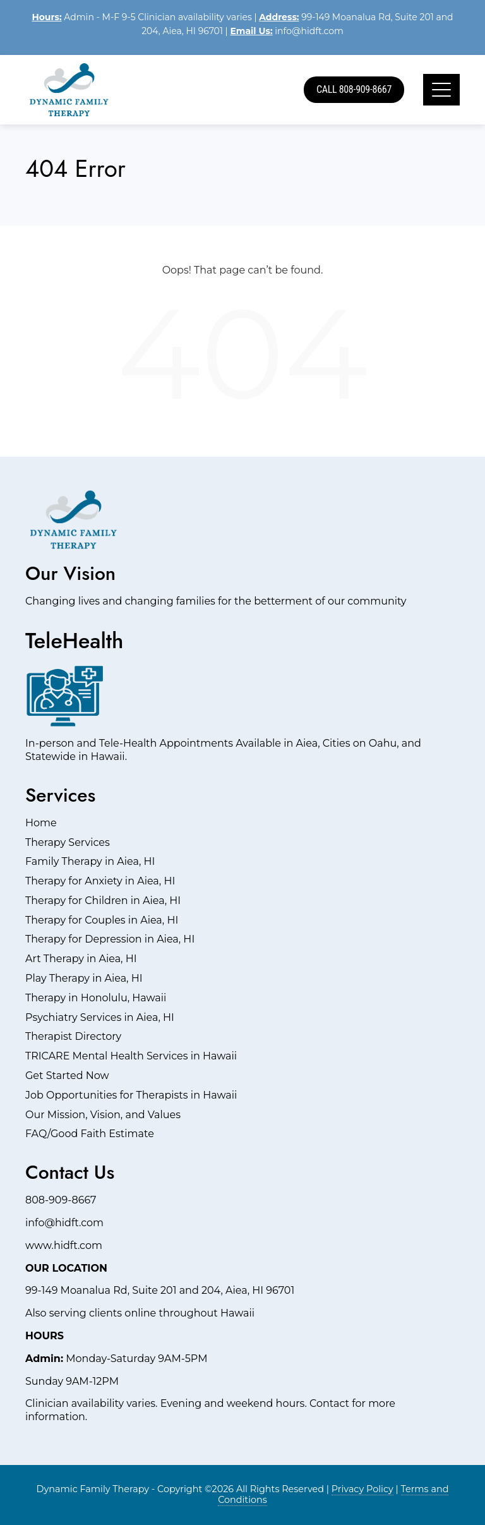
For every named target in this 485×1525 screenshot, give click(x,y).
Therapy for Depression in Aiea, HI (110, 939)
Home (41, 823)
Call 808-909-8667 (354, 89)
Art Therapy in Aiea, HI (81, 959)
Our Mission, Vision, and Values (103, 1115)
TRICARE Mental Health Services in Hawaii (131, 1056)
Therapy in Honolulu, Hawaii (95, 998)
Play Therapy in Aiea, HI (84, 978)
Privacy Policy (362, 1489)
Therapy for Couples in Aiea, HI (101, 920)
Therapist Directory (73, 1036)
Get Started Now (67, 1076)
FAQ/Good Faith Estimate (89, 1134)
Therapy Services (67, 842)
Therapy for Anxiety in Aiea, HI (100, 881)
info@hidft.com (309, 31)
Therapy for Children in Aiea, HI (103, 901)
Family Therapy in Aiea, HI (90, 861)
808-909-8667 (60, 1200)
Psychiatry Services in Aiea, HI (99, 1017)
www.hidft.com (63, 1245)
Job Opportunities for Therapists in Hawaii (131, 1095)
